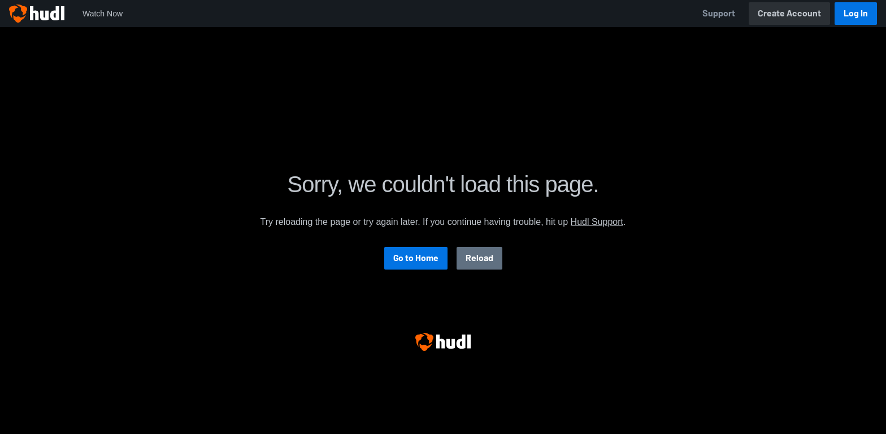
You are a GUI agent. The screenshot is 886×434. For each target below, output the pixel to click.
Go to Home (415, 258)
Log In (856, 13)
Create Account (789, 13)
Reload (479, 258)
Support (718, 13)
